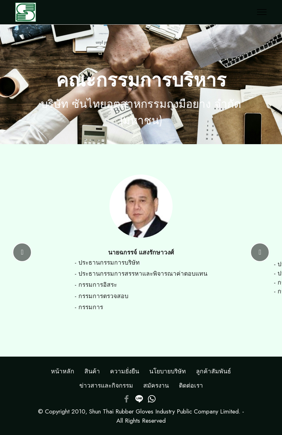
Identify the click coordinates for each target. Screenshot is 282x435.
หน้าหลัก (62, 371)
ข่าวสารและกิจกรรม (106, 385)
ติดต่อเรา (191, 385)
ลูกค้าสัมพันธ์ (213, 371)
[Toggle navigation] (262, 12)
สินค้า (92, 371)
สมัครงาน (156, 385)
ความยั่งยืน (124, 371)
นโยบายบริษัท (167, 371)
